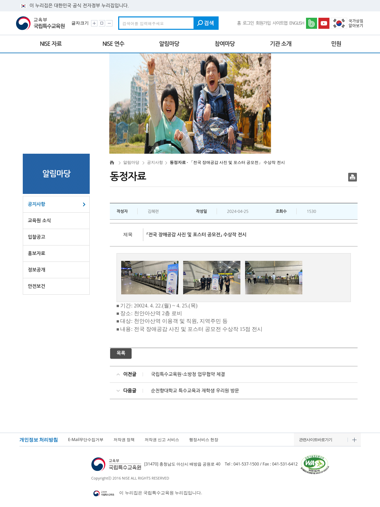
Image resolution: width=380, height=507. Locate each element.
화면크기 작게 (109, 23)
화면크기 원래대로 (102, 23)
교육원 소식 (39, 220)
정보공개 (36, 270)
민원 (336, 44)
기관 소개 (280, 44)
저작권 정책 (124, 440)
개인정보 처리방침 (38, 440)
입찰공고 (36, 237)
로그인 (248, 23)
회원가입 (263, 23)
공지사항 (36, 204)
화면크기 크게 (94, 23)
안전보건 (36, 286)
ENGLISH (296, 23)
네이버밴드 (312, 23)
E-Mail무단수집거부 (85, 440)
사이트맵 (280, 23)
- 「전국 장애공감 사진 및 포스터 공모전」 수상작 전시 (202, 162)
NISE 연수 (113, 44)
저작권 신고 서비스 (162, 440)
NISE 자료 (51, 44)
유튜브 (324, 23)
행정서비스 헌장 (203, 440)
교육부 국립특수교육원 (41, 23)
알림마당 (169, 44)
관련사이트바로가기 (315, 439)
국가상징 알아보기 (347, 23)
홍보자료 (36, 253)
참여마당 (225, 44)
